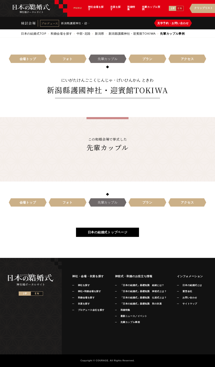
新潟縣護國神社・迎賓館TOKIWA (75, 23)
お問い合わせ (189, 297)
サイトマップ (189, 303)
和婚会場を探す (86, 297)
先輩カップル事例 (130, 322)
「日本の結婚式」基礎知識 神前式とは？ (143, 291)
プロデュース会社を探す (91, 310)
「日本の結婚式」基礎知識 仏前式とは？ (143, 297)
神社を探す (84, 285)
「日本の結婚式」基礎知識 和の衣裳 (141, 303)
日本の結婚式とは (192, 285)
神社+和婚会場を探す (89, 291)
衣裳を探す (84, 303)
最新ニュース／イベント (134, 316)
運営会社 (187, 291)
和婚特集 (125, 310)
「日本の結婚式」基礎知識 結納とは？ (142, 285)
